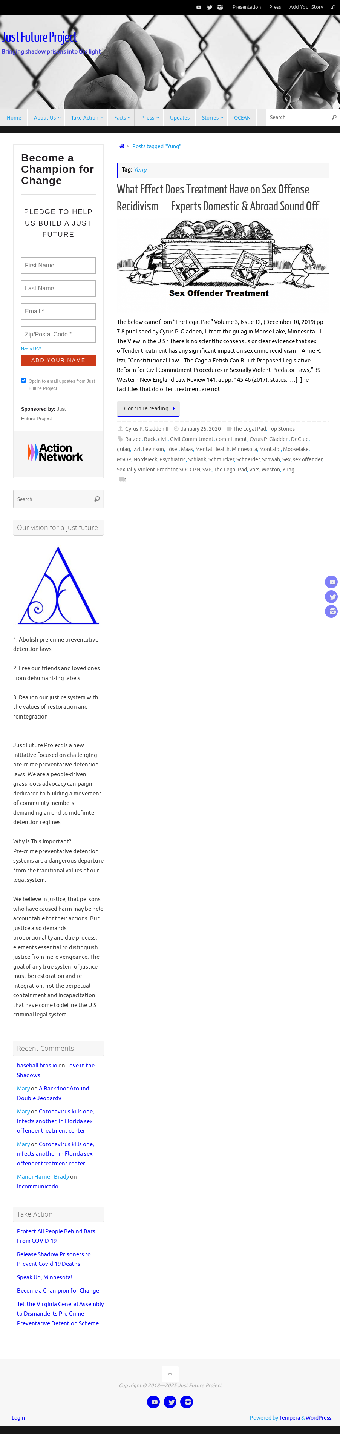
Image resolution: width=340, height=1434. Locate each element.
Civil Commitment (192, 439)
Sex (286, 459)
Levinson (153, 449)
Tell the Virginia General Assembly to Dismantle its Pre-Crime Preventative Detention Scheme (60, 1314)
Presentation (247, 7)
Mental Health (212, 449)
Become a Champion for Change (58, 1290)
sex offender (307, 459)
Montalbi (270, 449)
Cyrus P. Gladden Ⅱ (146, 429)
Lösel (172, 449)
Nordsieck (145, 459)
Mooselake (296, 449)
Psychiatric (172, 459)
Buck (150, 439)
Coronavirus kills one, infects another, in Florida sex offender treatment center (55, 1121)
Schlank (197, 459)
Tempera (289, 1418)
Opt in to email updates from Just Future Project (58, 384)
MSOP (124, 459)
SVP (206, 470)
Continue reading (150, 408)
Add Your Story (306, 7)
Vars (254, 470)
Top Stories (281, 429)
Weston (271, 470)
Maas (187, 449)
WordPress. (319, 1418)
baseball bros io (37, 1065)
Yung (288, 470)
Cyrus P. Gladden (269, 439)
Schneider (248, 459)
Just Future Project (39, 37)
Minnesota (244, 449)
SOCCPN (189, 470)
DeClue (300, 439)
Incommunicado (37, 1186)
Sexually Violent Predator (147, 470)
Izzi (136, 449)
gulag (123, 449)
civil (163, 439)
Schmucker (221, 459)
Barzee (133, 439)
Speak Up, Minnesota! (44, 1277)
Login (18, 1418)
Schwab (271, 459)
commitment (231, 439)
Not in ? (31, 349)
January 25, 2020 (201, 429)
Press (275, 7)
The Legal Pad (249, 429)
